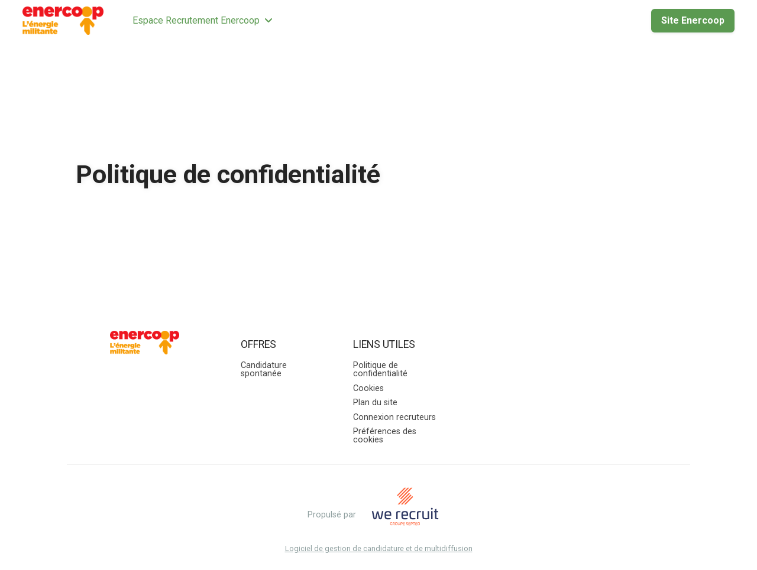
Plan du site (375, 403)
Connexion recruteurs (394, 417)
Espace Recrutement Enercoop (202, 20)
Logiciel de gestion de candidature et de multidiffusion (379, 549)
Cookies (368, 388)
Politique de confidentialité (380, 369)
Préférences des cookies (384, 435)
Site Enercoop (692, 20)
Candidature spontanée (264, 369)
